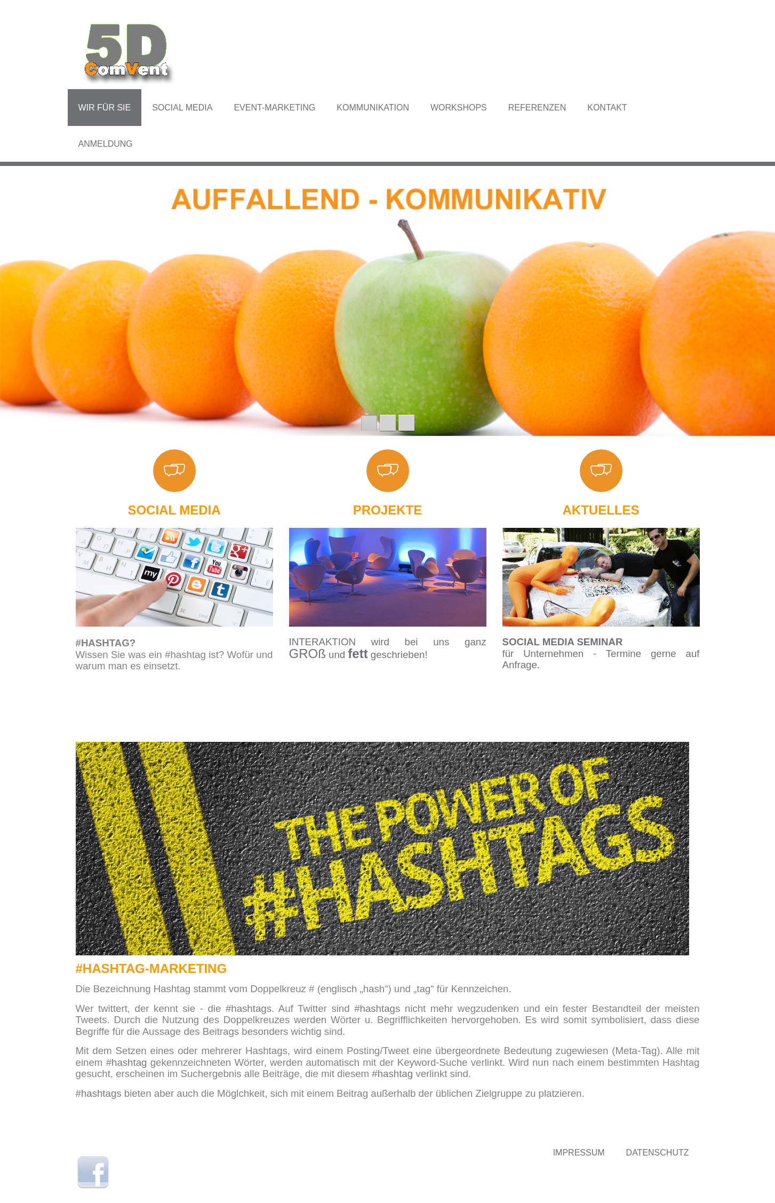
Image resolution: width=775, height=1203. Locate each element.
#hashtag (126, 1062)
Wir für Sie (104, 107)
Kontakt (607, 107)
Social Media (182, 107)
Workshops (458, 107)
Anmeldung (105, 143)
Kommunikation (373, 107)
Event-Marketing (274, 107)
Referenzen (537, 107)
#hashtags (248, 1008)
